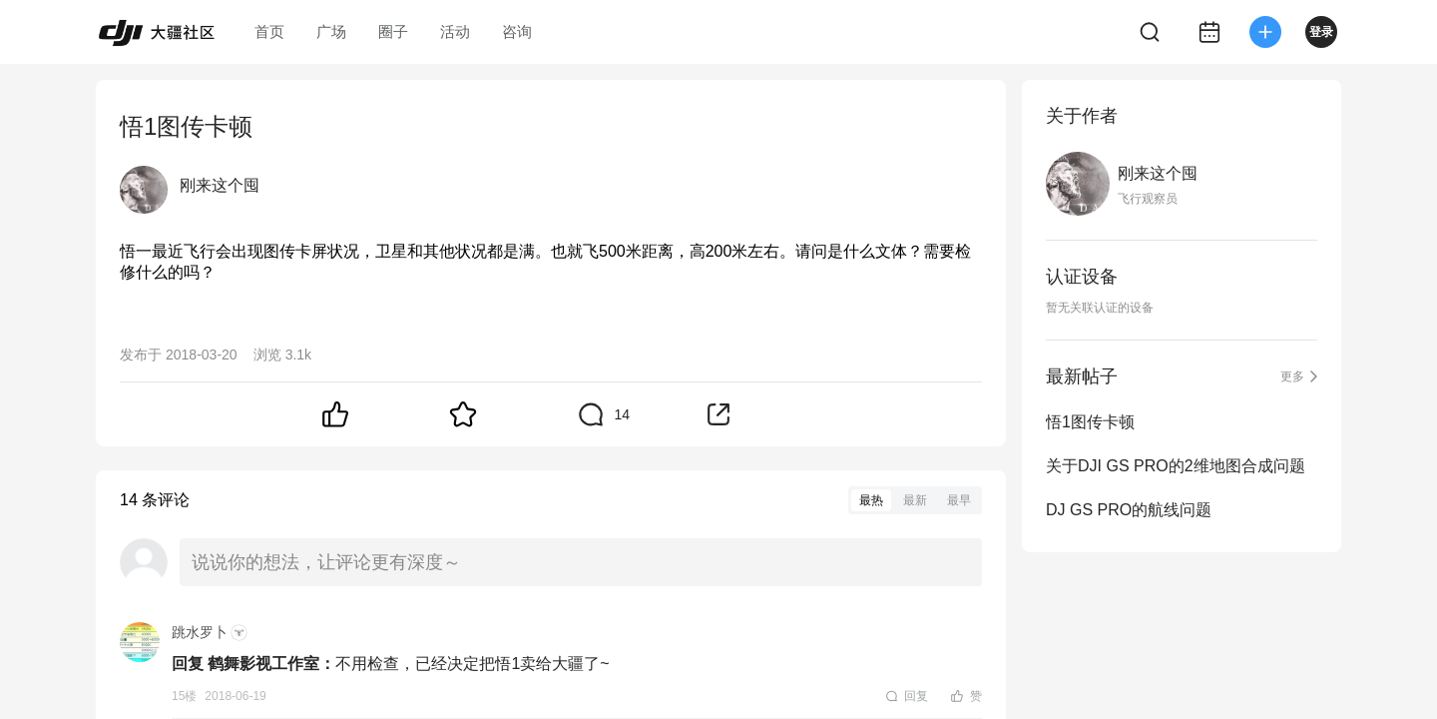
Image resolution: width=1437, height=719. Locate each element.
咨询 (517, 31)
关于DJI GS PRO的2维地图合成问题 (1175, 465)
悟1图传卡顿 (1090, 421)
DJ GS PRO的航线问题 (1128, 509)
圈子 (393, 31)
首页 (269, 31)
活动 (455, 31)
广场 (331, 31)
